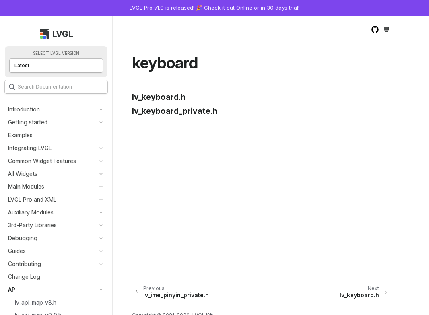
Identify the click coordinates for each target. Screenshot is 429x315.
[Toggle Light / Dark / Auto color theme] (386, 30)
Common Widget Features (42, 160)
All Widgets (22, 173)
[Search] (56, 86)
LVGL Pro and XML (32, 199)
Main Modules (26, 186)
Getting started (27, 122)
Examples (20, 135)
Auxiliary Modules (31, 212)
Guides (17, 250)
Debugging (22, 238)
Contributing (24, 263)
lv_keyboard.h (159, 97)
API (12, 289)
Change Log (24, 276)
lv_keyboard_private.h (174, 111)
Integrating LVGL (30, 147)
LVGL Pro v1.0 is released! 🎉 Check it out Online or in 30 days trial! (214, 7)
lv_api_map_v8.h (35, 302)
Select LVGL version (56, 53)
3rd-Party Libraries (32, 225)
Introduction (24, 109)
